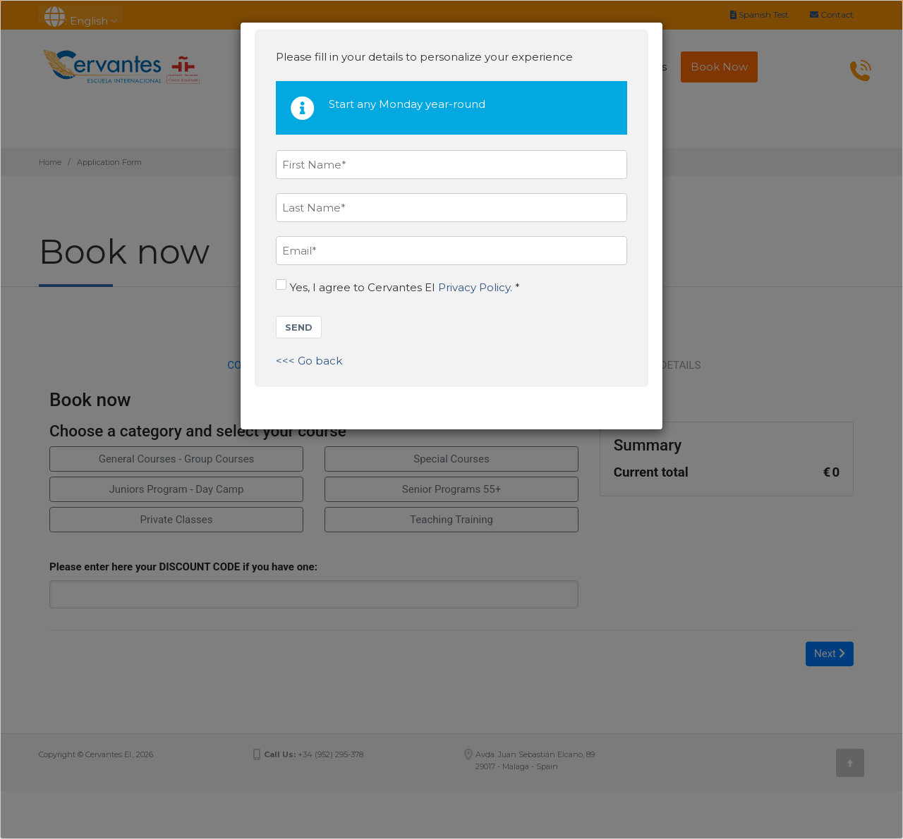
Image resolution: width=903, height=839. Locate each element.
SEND (299, 327)
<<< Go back (309, 360)
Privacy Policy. (475, 287)
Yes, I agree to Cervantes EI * (398, 286)
